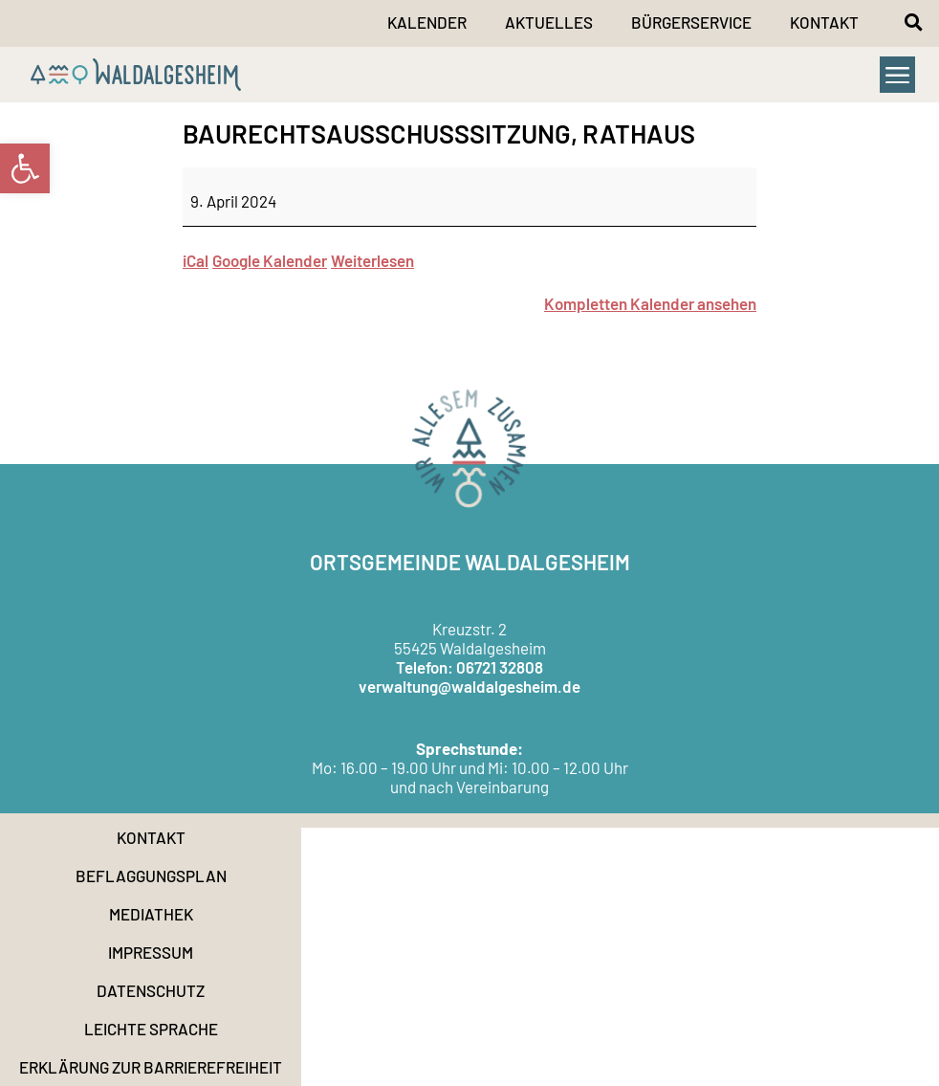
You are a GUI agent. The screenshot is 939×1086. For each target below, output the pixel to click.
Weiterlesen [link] (372, 260)
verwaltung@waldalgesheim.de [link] (469, 686)
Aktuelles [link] (549, 22)
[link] (25, 168)
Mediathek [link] (151, 913)
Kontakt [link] (824, 22)
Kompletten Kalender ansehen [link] (650, 303)
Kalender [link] (427, 22)
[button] (913, 22)
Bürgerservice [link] (691, 22)
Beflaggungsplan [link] (151, 875)
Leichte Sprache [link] (151, 1028)
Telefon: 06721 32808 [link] (469, 666)
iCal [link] (195, 260)
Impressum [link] (150, 952)
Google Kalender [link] (269, 260)
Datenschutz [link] (151, 990)
